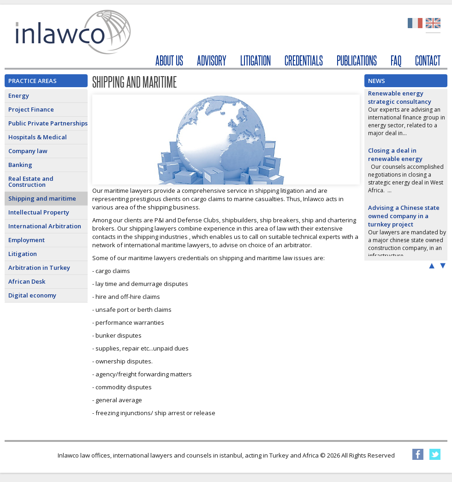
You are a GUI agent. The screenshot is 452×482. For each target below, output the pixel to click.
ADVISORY (211, 60)
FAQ (396, 60)
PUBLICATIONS (357, 60)
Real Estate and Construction (31, 181)
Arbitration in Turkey (39, 267)
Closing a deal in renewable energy (395, 154)
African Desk (26, 281)
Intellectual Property (38, 212)
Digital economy (32, 295)
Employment (26, 240)
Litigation (22, 254)
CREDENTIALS (304, 60)
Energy (18, 95)
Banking (20, 165)
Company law (28, 151)
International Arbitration (44, 226)
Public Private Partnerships (48, 123)
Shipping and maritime (42, 198)
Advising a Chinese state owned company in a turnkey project (404, 215)
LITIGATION (255, 60)
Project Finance (31, 109)
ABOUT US (169, 60)
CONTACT (427, 60)
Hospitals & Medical (37, 137)
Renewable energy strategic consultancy (399, 97)
